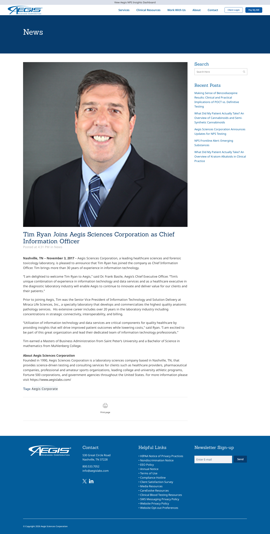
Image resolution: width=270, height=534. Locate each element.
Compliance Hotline (153, 477)
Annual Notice (149, 469)
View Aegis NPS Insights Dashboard (135, 2)
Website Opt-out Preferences (159, 508)
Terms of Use (148, 473)
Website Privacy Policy (154, 503)
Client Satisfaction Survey (156, 482)
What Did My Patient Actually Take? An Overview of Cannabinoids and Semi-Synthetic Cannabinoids (219, 117)
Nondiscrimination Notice (157, 460)
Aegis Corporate (45, 389)
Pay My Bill (253, 9)
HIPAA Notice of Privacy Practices (161, 456)
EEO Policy (147, 465)
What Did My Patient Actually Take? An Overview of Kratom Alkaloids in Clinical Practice (220, 156)
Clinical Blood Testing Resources (161, 495)
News (58, 247)
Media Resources (151, 486)
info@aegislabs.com (95, 471)
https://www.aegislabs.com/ (50, 380)
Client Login (234, 9)
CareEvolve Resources (154, 490)
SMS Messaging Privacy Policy (159, 499)
